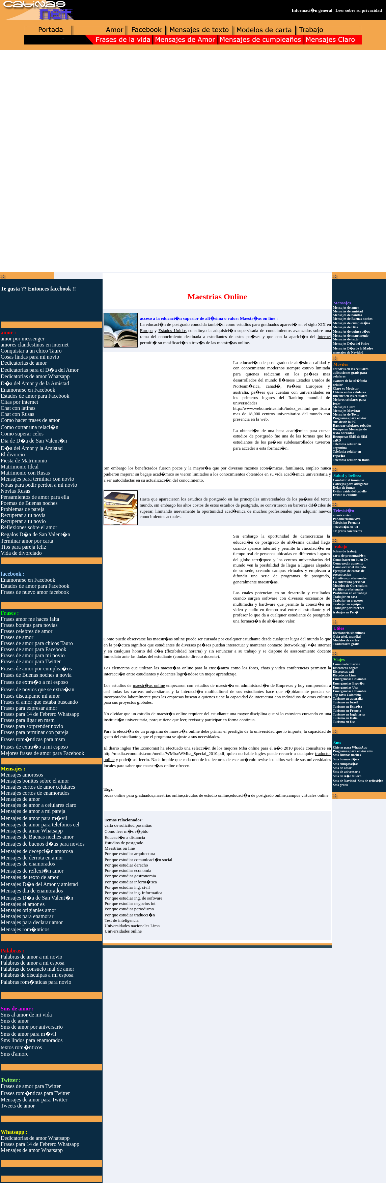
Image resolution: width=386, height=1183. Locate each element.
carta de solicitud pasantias (128, 825)
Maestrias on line (120, 848)
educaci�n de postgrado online (258, 795)
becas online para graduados (128, 795)
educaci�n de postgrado (168, 324)
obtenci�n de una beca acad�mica (273, 430)
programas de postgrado (305, 575)
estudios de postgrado (253, 435)
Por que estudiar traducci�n (130, 914)
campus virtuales (287, 570)
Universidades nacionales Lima (132, 925)
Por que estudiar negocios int (130, 903)
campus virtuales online (307, 795)
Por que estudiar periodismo (129, 908)
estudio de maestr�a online (162, 713)
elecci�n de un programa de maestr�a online (158, 731)
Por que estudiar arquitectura (130, 853)
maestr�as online (233, 342)
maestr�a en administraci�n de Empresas (254, 685)
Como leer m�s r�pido (126, 831)
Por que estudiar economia (128, 870)
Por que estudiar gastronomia (130, 875)
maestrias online (168, 795)
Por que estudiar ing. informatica (133, 892)
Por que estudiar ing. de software (133, 898)
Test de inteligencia (122, 920)
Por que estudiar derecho (126, 865)
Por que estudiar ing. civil (127, 887)
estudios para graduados (258, 324)
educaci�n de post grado (263, 362)
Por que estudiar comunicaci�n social (138, 859)
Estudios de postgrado (124, 842)
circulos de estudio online (206, 795)
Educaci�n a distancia (125, 837)
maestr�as (267, 581)
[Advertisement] (193, 103)
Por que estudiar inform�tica (131, 881)
